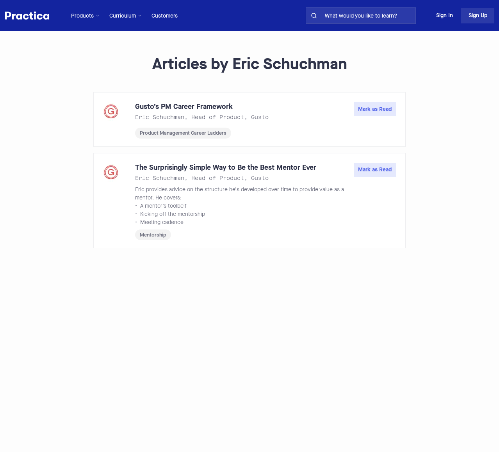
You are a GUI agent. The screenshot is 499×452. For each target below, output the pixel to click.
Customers (164, 16)
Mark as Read (375, 109)
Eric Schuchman (159, 117)
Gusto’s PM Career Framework (184, 106)
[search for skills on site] (368, 15)
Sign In (444, 15)
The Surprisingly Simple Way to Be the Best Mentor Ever (225, 167)
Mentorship (153, 234)
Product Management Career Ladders (183, 133)
